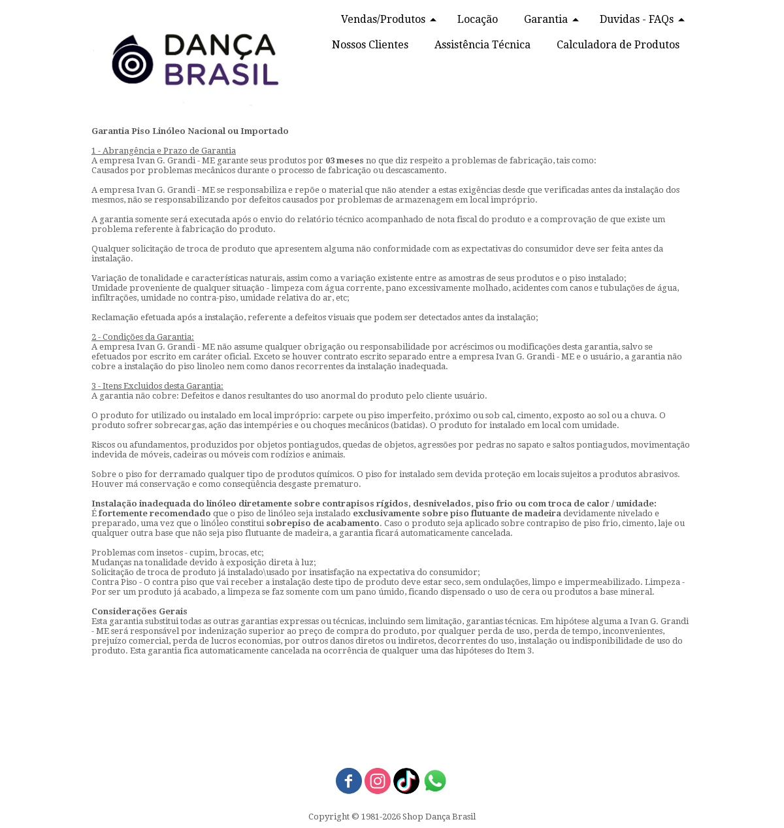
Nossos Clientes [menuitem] (370, 45)
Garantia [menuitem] (546, 19)
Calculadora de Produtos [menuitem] (618, 45)
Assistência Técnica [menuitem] (482, 45)
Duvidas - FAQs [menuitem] (637, 19)
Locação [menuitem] (477, 19)
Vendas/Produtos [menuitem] (383, 19)
